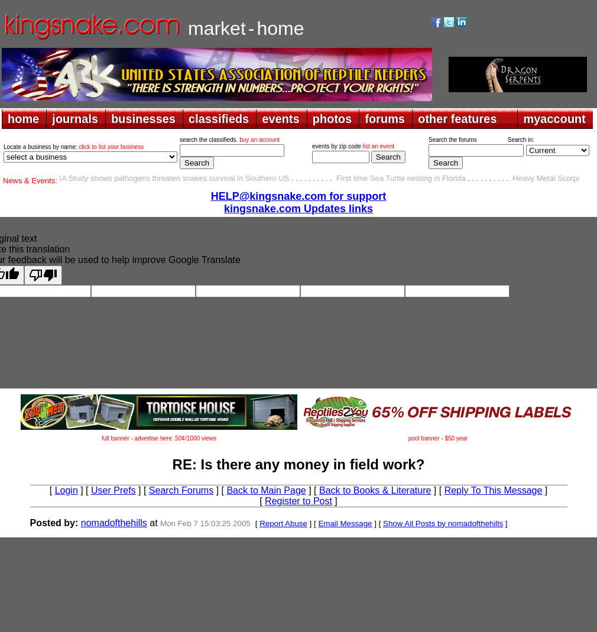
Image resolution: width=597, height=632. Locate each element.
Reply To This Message (493, 490)
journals (75, 118)
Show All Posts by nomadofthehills (443, 523)
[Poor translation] (43, 275)
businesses (143, 118)
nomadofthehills (114, 523)
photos (332, 118)
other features (457, 118)
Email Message (345, 523)
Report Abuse (283, 523)
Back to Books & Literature (375, 490)
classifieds (219, 118)
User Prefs (113, 490)
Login (66, 490)
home (23, 118)
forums (385, 118)
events (280, 118)
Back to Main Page (266, 490)
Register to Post (298, 501)
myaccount (554, 118)
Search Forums (181, 490)
